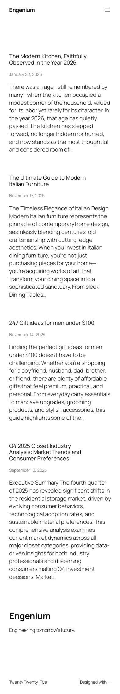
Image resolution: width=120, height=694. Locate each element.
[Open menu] (107, 10)
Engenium (22, 9)
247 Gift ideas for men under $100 (51, 323)
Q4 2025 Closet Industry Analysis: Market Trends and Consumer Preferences (45, 452)
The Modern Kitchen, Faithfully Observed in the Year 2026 (48, 59)
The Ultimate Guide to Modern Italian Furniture (47, 180)
